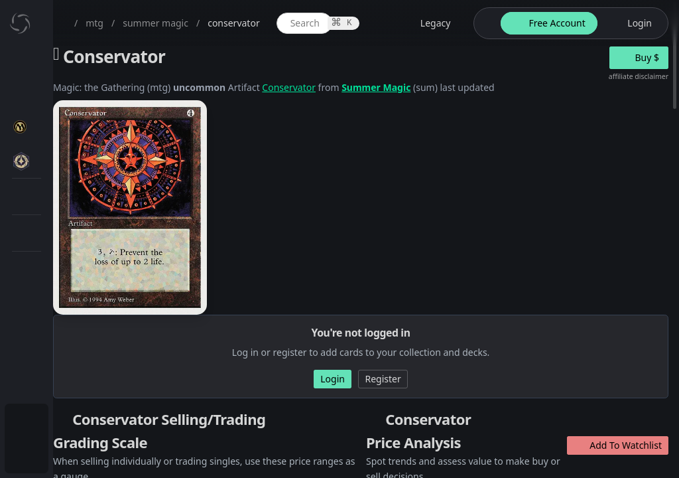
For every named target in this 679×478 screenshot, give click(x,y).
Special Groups (87, 223)
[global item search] (431, 23)
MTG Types (79, 255)
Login (55, 453)
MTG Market (82, 191)
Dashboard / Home (84, 64)
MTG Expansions (91, 159)
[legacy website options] (543, 23)
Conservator (419, 87)
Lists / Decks (82, 355)
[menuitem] (86, 64)
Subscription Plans (83, 422)
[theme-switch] (601, 23)
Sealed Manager (90, 387)
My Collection (72, 96)
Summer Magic (505, 87)
